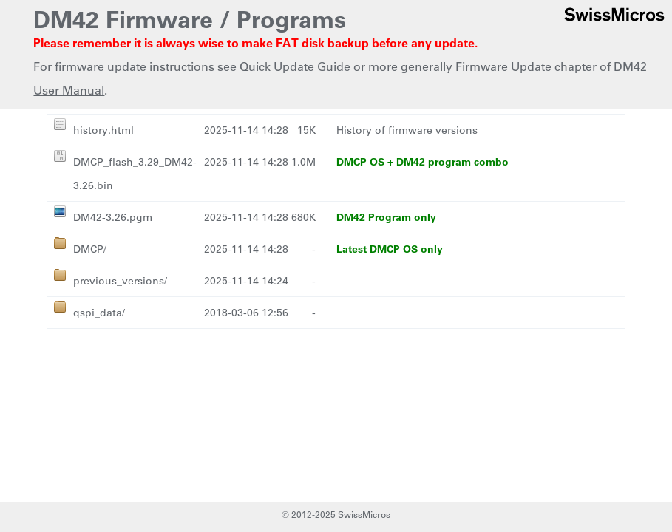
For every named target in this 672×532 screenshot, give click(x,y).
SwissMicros (364, 514)
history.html (103, 130)
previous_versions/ (120, 280)
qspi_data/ (99, 312)
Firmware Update (503, 66)
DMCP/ (89, 249)
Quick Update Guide (295, 66)
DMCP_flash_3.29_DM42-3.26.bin (135, 173)
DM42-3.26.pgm (112, 217)
